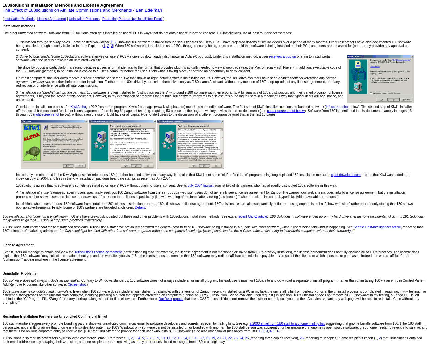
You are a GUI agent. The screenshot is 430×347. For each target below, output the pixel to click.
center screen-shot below (286, 111)
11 (168, 338)
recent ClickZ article (252, 216)
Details (140, 207)
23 (236, 338)
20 (219, 338)
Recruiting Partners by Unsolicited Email (132, 19)
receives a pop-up (282, 56)
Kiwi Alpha (78, 107)
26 (302, 338)
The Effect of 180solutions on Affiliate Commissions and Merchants (67, 10)
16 (196, 338)
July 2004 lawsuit (200, 185)
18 (207, 338)
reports (178, 299)
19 (213, 338)
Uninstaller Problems (84, 19)
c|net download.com (346, 175)
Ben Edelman (149, 10)
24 (241, 338)
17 (202, 338)
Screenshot (77, 284)
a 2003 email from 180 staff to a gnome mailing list (287, 324)
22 (230, 338)
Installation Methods (20, 19)
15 (190, 338)
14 (185, 338)
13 (179, 338)
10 (163, 338)
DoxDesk (165, 299)
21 (224, 338)
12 (174, 338)
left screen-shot (337, 107)
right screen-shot (46, 114)
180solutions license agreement (98, 252)
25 (247, 338)
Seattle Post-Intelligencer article (377, 227)
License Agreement (51, 19)
